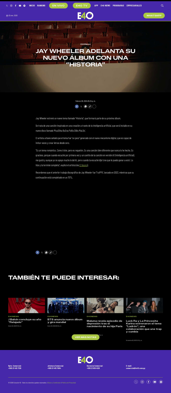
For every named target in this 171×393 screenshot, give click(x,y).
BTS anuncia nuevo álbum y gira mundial (64, 340)
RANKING (41, 5)
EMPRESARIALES (134, 5)
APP (96, 5)
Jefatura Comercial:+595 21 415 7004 (55, 367)
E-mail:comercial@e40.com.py (135, 367)
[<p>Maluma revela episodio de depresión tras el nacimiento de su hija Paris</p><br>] (105, 324)
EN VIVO (58, 5)
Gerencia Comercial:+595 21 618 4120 (95, 367)
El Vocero (83, 165)
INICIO (32, 5)
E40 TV (81, 5)
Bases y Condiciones (54, 383)
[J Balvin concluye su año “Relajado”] (26, 324)
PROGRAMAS (118, 5)
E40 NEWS (105, 5)
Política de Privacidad (69, 383)
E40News (86, 44)
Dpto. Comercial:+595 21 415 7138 (14, 367)
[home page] (85, 15)
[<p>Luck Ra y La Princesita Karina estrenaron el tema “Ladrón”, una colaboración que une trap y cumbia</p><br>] (144, 324)
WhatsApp (154, 15)
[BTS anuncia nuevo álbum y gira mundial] (65, 324)
